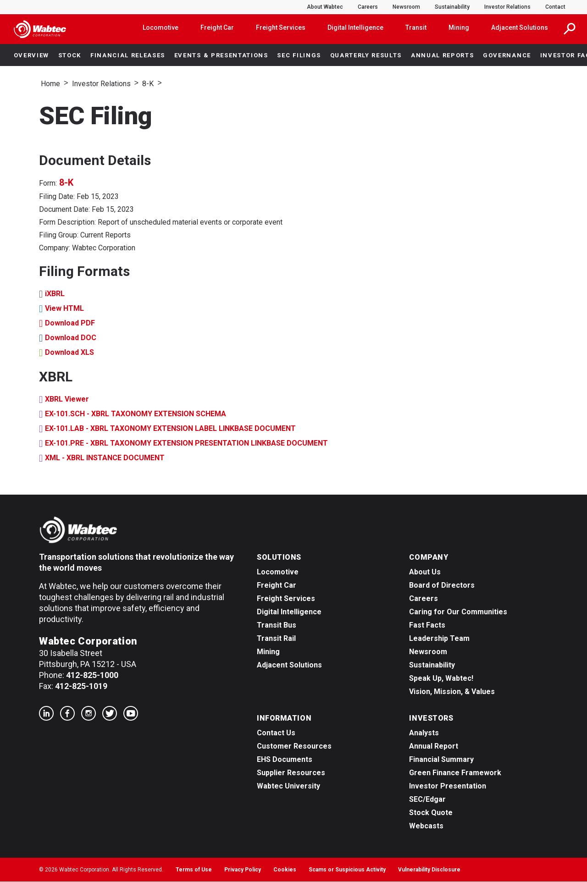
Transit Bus (276, 625)
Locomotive (160, 27)
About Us (425, 572)
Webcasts (426, 826)
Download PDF (70, 323)
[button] (569, 29)
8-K (148, 83)
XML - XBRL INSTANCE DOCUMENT (105, 458)
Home (50, 83)
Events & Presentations (221, 55)
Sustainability (452, 7)
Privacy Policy (242, 870)
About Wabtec (325, 7)
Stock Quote (431, 813)
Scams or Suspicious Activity (347, 870)
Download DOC (70, 338)
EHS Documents (284, 759)
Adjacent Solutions (519, 27)
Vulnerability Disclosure (429, 870)
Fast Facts (427, 625)
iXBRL (55, 294)
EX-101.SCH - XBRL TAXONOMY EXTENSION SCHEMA (135, 414)
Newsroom (406, 7)
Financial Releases (127, 55)
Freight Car (217, 27)
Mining (459, 27)
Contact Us (276, 733)
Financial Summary (441, 759)
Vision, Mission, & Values (452, 692)
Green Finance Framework (455, 773)
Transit (415, 27)
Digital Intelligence (355, 27)
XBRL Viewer (67, 399)
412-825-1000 (92, 675)
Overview (31, 55)
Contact (555, 7)
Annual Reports (442, 55)
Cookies (284, 870)
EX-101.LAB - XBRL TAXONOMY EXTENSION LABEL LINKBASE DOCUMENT (170, 428)
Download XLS (69, 352)
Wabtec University (288, 786)
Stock (69, 55)
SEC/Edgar (427, 799)
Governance (507, 55)
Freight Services (280, 27)
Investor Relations (507, 7)
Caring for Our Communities (458, 612)
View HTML (64, 308)
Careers (368, 7)
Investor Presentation (447, 786)
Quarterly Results (366, 55)
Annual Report (433, 746)
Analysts (424, 733)
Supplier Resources (291, 773)
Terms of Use (194, 870)
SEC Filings (299, 55)
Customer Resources (294, 746)
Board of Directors (442, 585)
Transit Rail (276, 638)
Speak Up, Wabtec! (441, 678)
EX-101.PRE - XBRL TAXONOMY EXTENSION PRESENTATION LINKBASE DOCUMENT (186, 443)
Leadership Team (439, 638)
